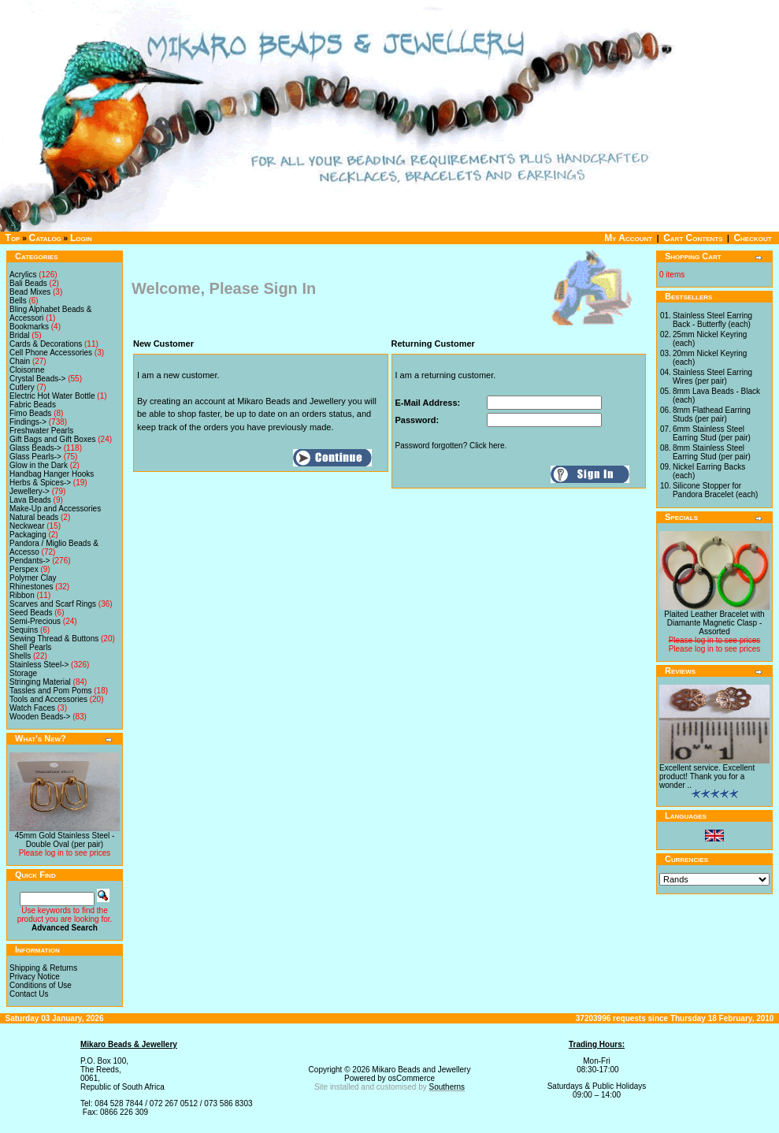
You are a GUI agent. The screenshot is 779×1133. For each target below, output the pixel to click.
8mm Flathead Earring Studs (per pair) (712, 414)
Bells (18, 300)
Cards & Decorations (45, 344)
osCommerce (411, 1078)
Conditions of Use (40, 985)
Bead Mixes (29, 292)
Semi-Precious (35, 621)
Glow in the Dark (38, 465)
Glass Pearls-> (35, 456)
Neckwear (26, 526)
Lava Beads (30, 500)
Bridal (19, 335)
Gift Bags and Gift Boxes (52, 439)
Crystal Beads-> (37, 378)
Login (81, 237)
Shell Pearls (30, 647)
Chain (19, 361)
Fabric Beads (32, 404)
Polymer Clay (32, 578)
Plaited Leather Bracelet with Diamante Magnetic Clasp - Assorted (714, 623)
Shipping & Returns (43, 968)
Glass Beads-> (35, 448)
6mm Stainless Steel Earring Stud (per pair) (712, 433)
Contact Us (28, 994)
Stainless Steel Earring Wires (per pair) (712, 376)
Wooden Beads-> (39, 716)
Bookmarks (29, 326)
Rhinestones (31, 586)
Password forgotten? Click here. (451, 445)
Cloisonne (26, 370)
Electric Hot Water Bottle (52, 396)
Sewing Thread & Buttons (53, 638)
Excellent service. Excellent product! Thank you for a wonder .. (707, 776)
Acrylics (22, 274)
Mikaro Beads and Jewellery (421, 1069)
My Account (628, 237)
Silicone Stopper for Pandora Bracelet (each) (715, 490)
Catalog (45, 237)
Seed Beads (31, 612)
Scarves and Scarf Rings (52, 604)
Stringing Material (40, 682)
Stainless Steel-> (39, 664)
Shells (20, 656)
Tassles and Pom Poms (50, 690)
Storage (23, 673)
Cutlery (22, 387)
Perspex (24, 569)
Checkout (752, 237)
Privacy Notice (34, 976)
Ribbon (22, 595)
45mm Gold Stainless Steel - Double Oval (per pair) (65, 840)
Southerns (447, 1087)
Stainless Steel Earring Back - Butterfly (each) (712, 320)
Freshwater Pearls (41, 430)
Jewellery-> (29, 491)
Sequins (23, 630)
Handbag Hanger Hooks (51, 474)
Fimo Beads (30, 413)
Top (13, 237)
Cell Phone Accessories (50, 352)
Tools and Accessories (48, 699)
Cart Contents (692, 237)
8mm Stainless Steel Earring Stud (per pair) (712, 452)
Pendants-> (29, 560)
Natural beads (33, 517)
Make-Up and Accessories (55, 508)
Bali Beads (28, 283)
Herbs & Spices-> (40, 482)
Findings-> (27, 422)
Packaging (27, 534)
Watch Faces (32, 708)
